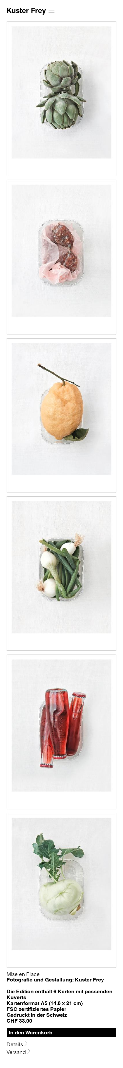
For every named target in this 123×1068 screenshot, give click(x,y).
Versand (17, 1052)
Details (15, 1044)
